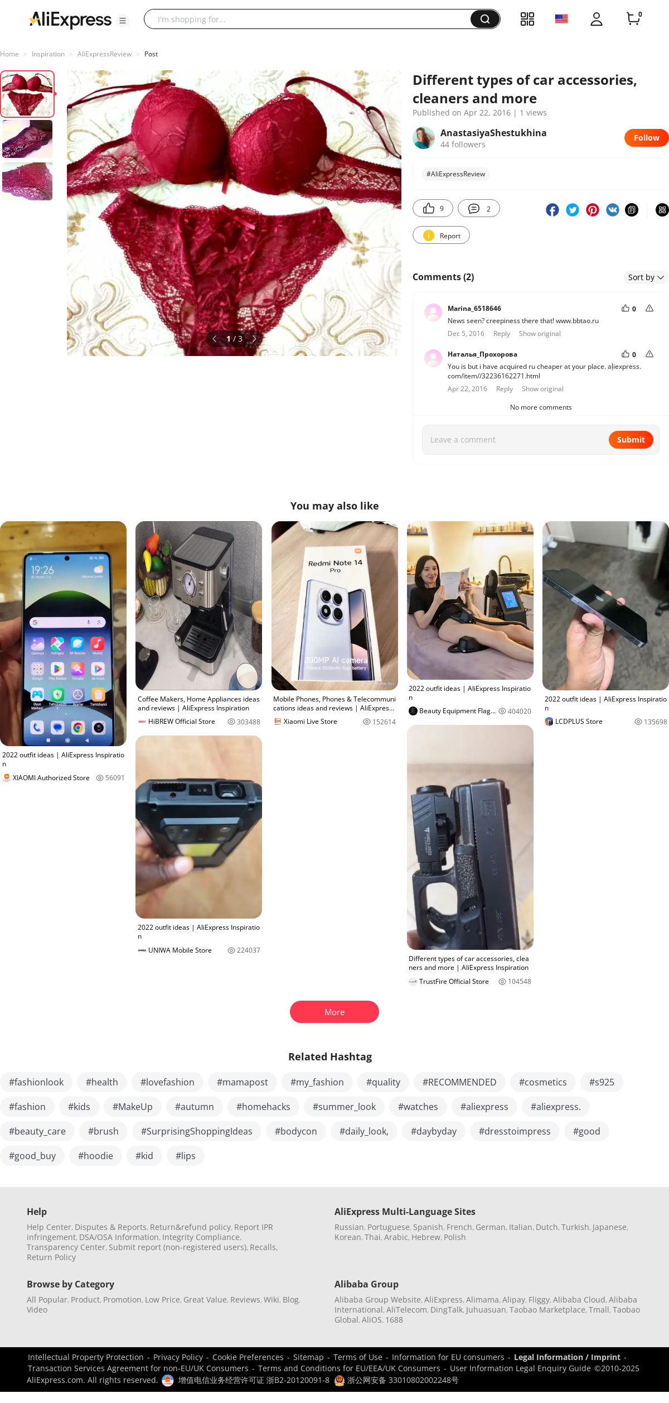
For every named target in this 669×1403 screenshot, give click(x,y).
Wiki (271, 1299)
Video (37, 1309)
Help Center (49, 1227)
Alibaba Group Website (377, 1299)
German (491, 1227)
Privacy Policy (178, 1357)
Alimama (482, 1299)
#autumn (194, 1107)
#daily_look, (364, 1131)
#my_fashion (317, 1082)
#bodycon (296, 1131)
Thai (373, 1237)
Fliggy (539, 1299)
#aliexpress (484, 1107)
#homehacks (263, 1107)
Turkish (575, 1227)
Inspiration (48, 54)
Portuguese (388, 1227)
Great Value (205, 1299)
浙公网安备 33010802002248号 (396, 1380)
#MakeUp (133, 1107)
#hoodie (95, 1156)
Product (85, 1299)
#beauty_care (37, 1131)
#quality (383, 1082)
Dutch (547, 1227)
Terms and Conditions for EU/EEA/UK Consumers (349, 1368)
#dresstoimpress (515, 1131)
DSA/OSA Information (119, 1237)
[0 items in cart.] (633, 19)
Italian (520, 1227)
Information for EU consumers (448, 1357)
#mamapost (242, 1082)
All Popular (47, 1299)
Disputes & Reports (111, 1227)
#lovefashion (167, 1082)
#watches (418, 1107)
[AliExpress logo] (70, 19)
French (459, 1227)
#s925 (601, 1082)
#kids (79, 1107)
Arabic (396, 1237)
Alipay (513, 1299)
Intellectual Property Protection (86, 1357)
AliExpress (443, 1299)
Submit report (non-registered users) (177, 1247)
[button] (122, 20)
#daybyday (434, 1131)
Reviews (245, 1299)
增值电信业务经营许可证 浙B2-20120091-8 (253, 1380)
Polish (455, 1237)
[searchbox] (311, 18)
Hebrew (425, 1237)
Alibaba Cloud (579, 1299)
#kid (144, 1156)
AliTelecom (406, 1309)
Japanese (610, 1227)
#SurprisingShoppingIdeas (197, 1131)
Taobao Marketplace (547, 1309)
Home (9, 54)
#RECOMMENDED (460, 1082)
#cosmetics (543, 1082)
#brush (103, 1131)
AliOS (372, 1319)
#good (586, 1131)
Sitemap (308, 1357)
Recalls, (264, 1247)
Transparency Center (66, 1247)
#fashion (27, 1107)
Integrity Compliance (201, 1237)
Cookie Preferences (248, 1357)
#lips (186, 1156)
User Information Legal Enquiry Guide (520, 1368)
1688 (394, 1319)
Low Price (162, 1299)
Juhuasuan (486, 1309)
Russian (349, 1227)
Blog (291, 1299)
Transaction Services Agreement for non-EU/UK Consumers (138, 1368)
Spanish (428, 1227)
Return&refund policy (190, 1227)
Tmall (599, 1309)
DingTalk (446, 1309)
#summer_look (344, 1107)
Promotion (122, 1299)
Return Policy (51, 1257)
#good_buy (32, 1156)
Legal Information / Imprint (567, 1357)
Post (151, 54)
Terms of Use (357, 1357)
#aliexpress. (556, 1107)
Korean (347, 1237)
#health (102, 1082)
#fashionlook (36, 1082)
